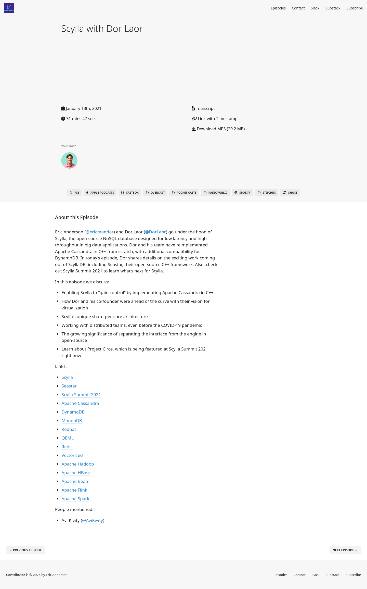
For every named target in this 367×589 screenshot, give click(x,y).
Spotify (242, 192)
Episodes (278, 8)
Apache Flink (74, 490)
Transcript (203, 108)
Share (290, 192)
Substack (332, 8)
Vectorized (72, 455)
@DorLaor (155, 232)
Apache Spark (75, 499)
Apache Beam (76, 481)
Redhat (69, 429)
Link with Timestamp (215, 118)
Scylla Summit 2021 (81, 394)
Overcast (155, 192)
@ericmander (99, 232)
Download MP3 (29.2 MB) (218, 129)
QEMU (68, 438)
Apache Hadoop (78, 464)
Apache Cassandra (80, 403)
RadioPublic (216, 192)
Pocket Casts (184, 192)
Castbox (129, 192)
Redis (67, 446)
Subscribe (355, 8)
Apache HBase (76, 472)
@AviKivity (92, 520)
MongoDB (72, 420)
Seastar (69, 386)
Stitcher (267, 192)
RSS (74, 192)
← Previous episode (25, 550)
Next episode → (345, 550)
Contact (298, 8)
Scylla (67, 377)
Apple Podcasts (100, 192)
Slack (315, 8)
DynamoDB (73, 412)
